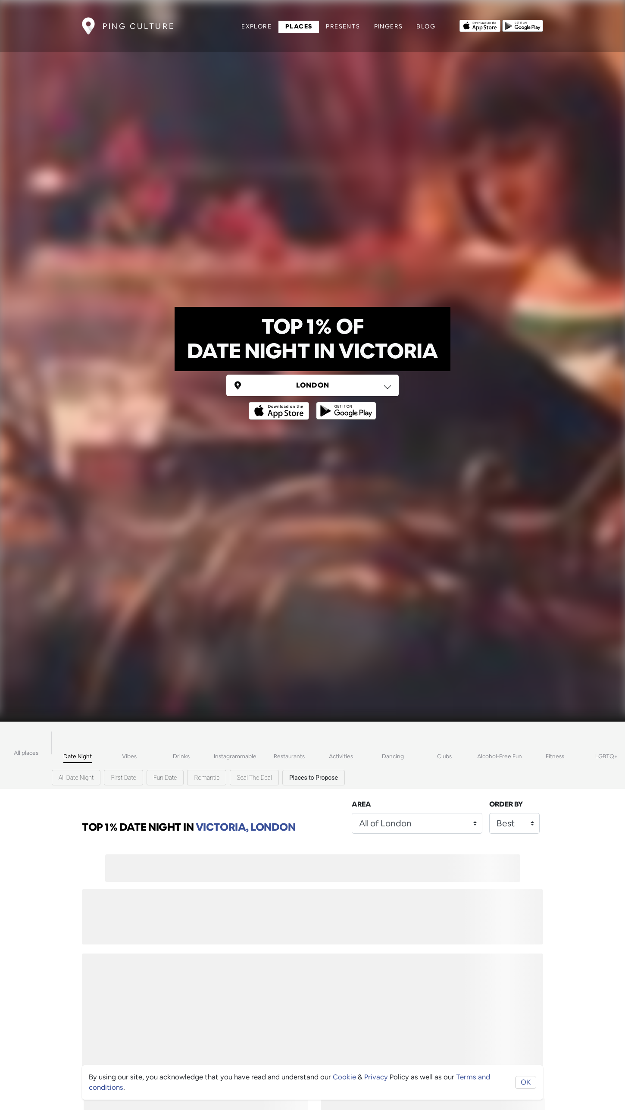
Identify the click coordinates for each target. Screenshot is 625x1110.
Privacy (376, 1077)
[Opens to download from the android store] (522, 25)
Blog (425, 26)
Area (361, 804)
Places (298, 26)
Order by (506, 804)
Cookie (344, 1077)
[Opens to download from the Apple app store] (479, 25)
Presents (343, 26)
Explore (256, 26)
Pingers (388, 26)
